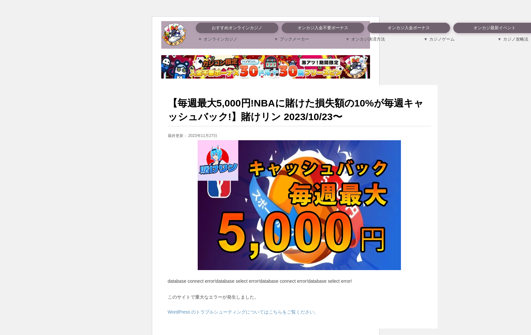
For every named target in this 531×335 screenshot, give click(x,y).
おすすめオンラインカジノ (237, 27)
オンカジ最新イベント (494, 27)
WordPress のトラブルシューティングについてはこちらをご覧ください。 (243, 312)
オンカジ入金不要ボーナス (323, 27)
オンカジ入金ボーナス (409, 27)
